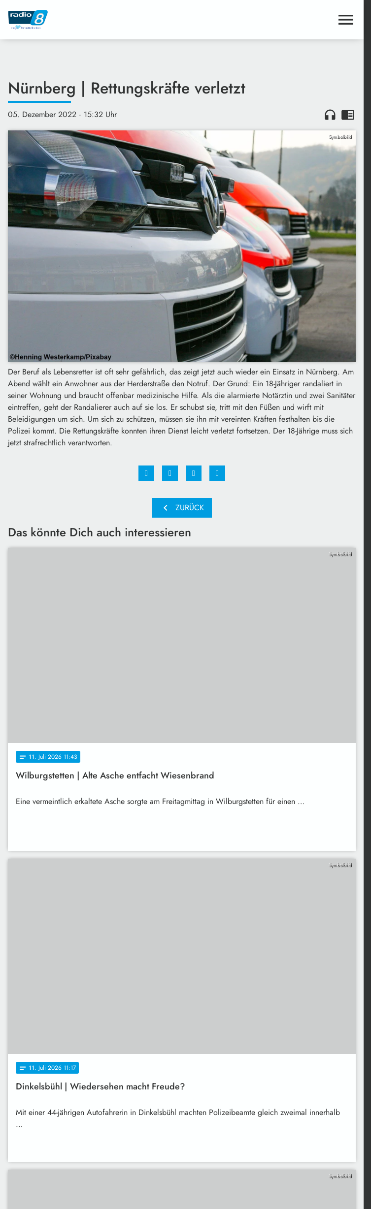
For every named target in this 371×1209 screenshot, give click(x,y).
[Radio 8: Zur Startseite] (95, 20)
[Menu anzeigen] (346, 20)
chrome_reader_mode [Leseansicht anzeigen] (348, 115)
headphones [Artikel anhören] (330, 115)
